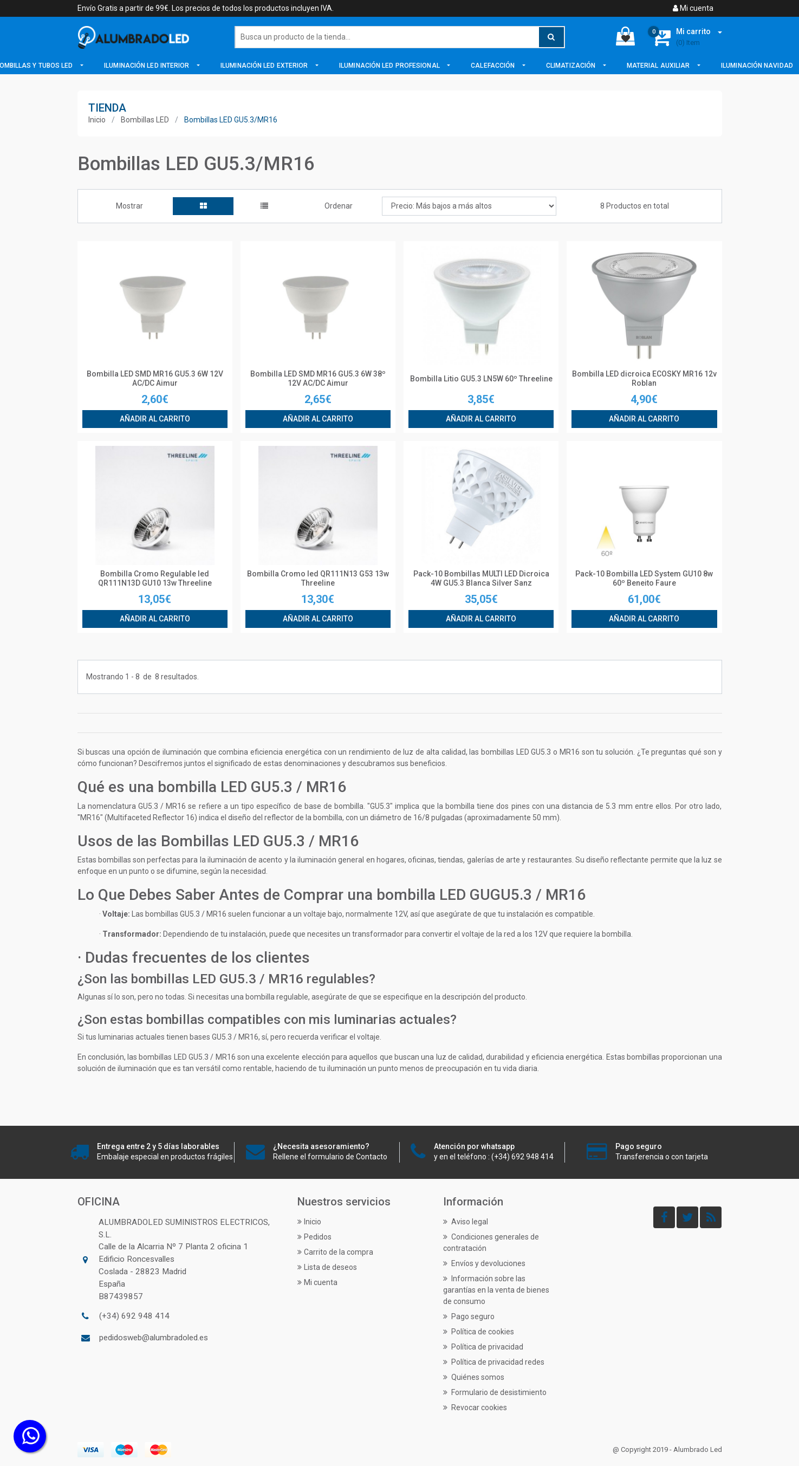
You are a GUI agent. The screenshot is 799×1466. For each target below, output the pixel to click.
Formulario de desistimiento (495, 1392)
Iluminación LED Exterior (265, 65)
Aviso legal (465, 1221)
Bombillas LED (145, 119)
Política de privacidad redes (493, 1362)
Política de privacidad (483, 1346)
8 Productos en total (634, 206)
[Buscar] (399, 37)
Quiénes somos (473, 1377)
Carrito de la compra (335, 1252)
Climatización (571, 65)
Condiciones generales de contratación (491, 1243)
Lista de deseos (327, 1267)
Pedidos (314, 1237)
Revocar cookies (475, 1407)
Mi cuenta (693, 8)
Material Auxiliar (659, 65)
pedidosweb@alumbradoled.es (153, 1337)
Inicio (97, 119)
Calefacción (493, 65)
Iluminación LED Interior (147, 65)
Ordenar (338, 206)
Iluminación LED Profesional (390, 65)
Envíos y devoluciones (484, 1263)
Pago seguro (469, 1316)
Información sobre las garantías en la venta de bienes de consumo (496, 1290)
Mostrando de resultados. (142, 677)
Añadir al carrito (155, 418)
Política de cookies (478, 1331)
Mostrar (129, 206)
